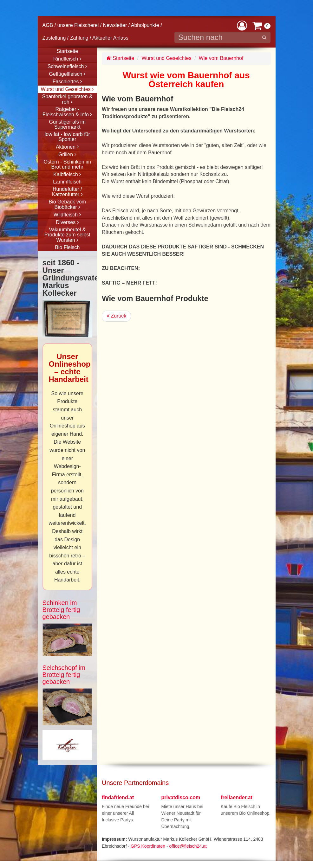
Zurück (116, 315)
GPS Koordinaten (148, 846)
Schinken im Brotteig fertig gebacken (61, 609)
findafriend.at (118, 797)
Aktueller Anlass (110, 38)
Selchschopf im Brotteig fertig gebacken (64, 674)
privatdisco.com (180, 797)
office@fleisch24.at (187, 846)
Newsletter (115, 25)
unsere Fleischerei (78, 25)
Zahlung (79, 38)
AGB (47, 25)
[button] (242, 25)
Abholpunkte (145, 25)
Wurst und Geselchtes (166, 58)
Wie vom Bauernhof (221, 58)
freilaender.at (236, 797)
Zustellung (54, 38)
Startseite (120, 58)
